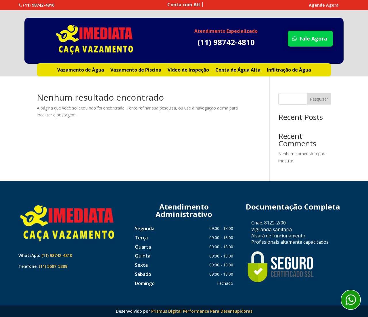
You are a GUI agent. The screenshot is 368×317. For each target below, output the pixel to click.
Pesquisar (319, 99)
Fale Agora (313, 38)
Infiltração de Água (289, 70)
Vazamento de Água (80, 70)
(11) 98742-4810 (56, 255)
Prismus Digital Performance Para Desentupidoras (201, 311)
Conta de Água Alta (237, 70)
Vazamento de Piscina (135, 70)
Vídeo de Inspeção (188, 70)
